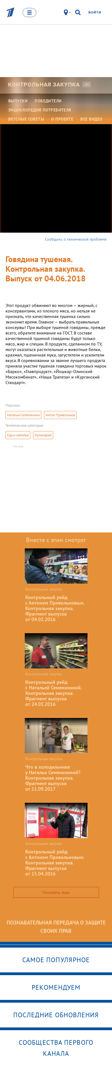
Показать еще (56, 892)
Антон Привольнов (60, 415)
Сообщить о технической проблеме (75, 239)
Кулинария (43, 435)
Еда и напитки (18, 435)
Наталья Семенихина (23, 415)
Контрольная (44, 84)
